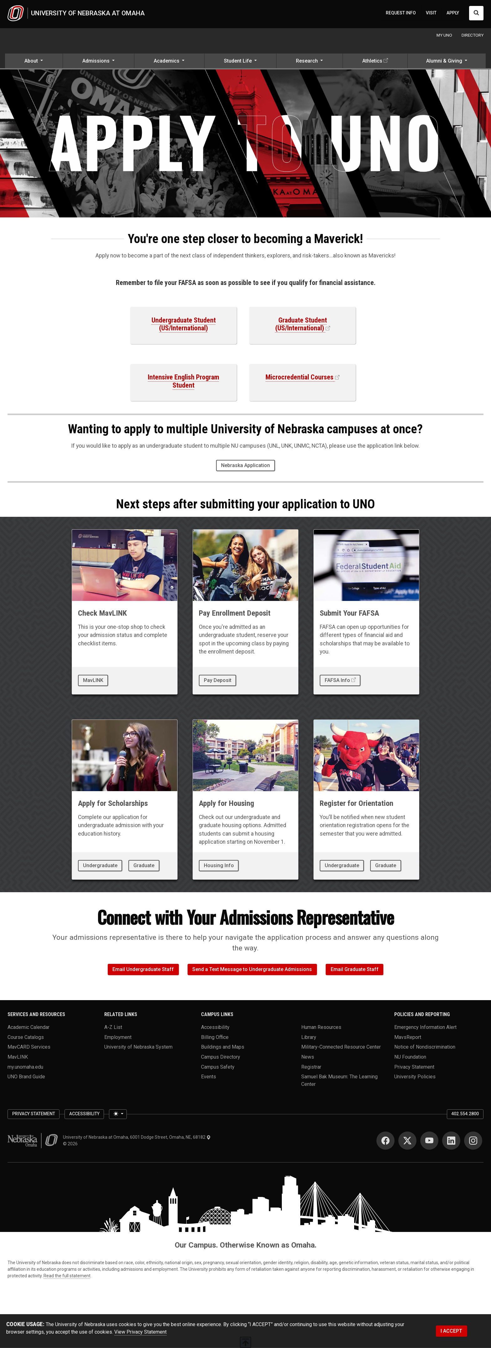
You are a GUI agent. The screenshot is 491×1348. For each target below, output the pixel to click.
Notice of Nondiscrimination (424, 1047)
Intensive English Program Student (183, 381)
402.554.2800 (465, 1113)
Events (208, 1077)
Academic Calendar (28, 1027)
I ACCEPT (451, 1331)
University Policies (415, 1077)
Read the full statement (67, 1275)
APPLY (453, 12)
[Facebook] (385, 1141)
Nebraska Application (245, 465)
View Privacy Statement (140, 1332)
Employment (118, 1037)
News (307, 1057)
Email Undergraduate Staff (143, 969)
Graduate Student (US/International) (301, 324)
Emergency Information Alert (425, 1027)
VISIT (431, 12)
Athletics (372, 61)
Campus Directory (220, 1057)
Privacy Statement (414, 1067)
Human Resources (321, 1027)
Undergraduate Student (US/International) (184, 324)
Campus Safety (218, 1067)
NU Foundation (410, 1057)
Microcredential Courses (299, 377)
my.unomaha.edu (25, 1067)
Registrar (311, 1067)
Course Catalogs (26, 1037)
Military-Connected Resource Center (341, 1047)
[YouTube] (429, 1141)
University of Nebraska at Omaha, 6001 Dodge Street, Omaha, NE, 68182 (137, 1137)
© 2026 (71, 1143)
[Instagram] (473, 1141)
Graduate (143, 865)
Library (308, 1037)
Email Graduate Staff (355, 969)
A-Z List (113, 1027)
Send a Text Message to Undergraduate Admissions (252, 969)
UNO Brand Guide (26, 1077)
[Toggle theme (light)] (118, 1114)
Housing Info (219, 865)
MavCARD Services (29, 1047)
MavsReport (407, 1037)
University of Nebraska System (138, 1047)
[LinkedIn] (451, 1141)
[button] (34, 61)
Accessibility (215, 1027)
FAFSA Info (337, 680)
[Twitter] (407, 1141)
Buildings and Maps (222, 1047)
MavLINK (93, 680)
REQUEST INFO (401, 12)
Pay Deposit (217, 680)
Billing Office (215, 1037)
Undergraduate (100, 865)
